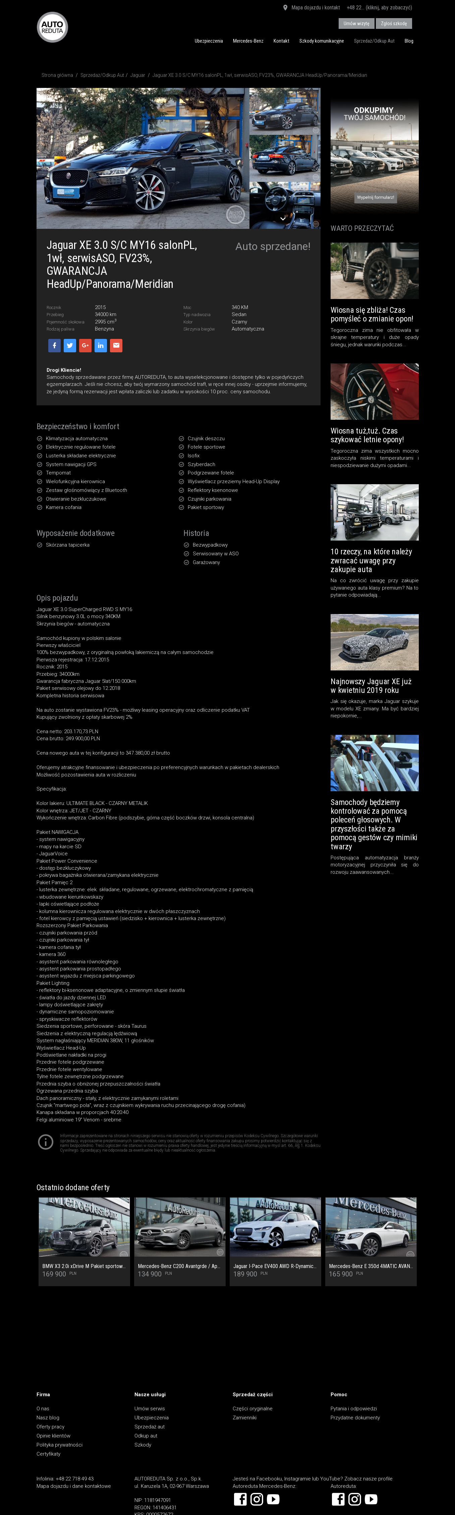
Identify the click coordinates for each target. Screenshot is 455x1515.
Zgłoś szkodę (394, 23)
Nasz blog (48, 1418)
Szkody (142, 1445)
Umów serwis (149, 1409)
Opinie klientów (53, 1436)
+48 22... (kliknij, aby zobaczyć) (379, 7)
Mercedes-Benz (248, 41)
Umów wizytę (356, 23)
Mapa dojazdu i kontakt (311, 8)
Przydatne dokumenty (355, 1418)
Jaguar (137, 75)
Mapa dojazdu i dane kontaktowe (74, 1486)
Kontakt (281, 41)
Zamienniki (245, 1418)
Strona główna (57, 75)
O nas (43, 1409)
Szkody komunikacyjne (321, 41)
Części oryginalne (253, 1409)
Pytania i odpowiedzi (354, 1409)
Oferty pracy (50, 1427)
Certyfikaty (48, 1454)
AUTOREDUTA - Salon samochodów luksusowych (52, 27)
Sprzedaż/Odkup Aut (374, 41)
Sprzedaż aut (149, 1427)
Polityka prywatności (59, 1445)
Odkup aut (145, 1436)
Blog (409, 41)
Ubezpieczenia (209, 41)
